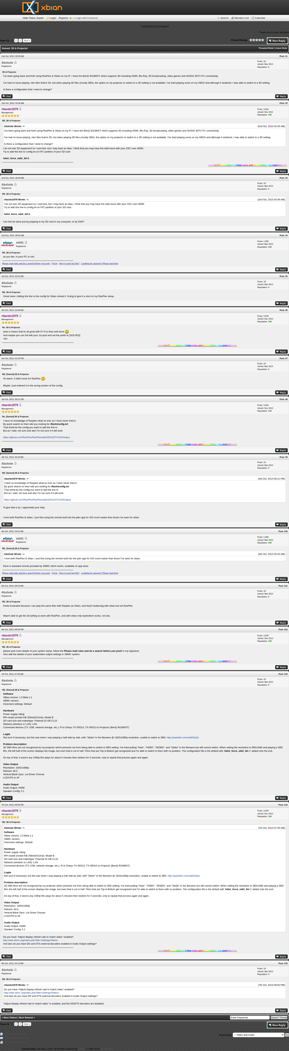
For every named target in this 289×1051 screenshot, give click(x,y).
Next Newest (26, 1017)
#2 (286, 103)
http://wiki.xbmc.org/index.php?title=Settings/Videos (30, 940)
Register (63, 18)
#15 (286, 963)
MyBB (81, 1049)
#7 (286, 358)
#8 (286, 399)
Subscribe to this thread (15, 1042)
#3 (286, 178)
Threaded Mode (266, 48)
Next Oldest (10, 1017)
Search (225, 18)
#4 (286, 235)
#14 (286, 805)
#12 (286, 629)
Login (53, 18)
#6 (286, 310)
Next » (27, 40)
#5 (286, 276)
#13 (286, 674)
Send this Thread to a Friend (17, 1038)
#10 (286, 531)
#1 (286, 56)
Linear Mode (281, 48)
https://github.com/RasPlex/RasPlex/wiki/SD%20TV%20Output (36, 437)
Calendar (260, 18)
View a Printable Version (16, 1034)
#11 (286, 586)
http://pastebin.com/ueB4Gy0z (183, 737)
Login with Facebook (87, 18)
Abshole (7, 62)
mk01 (20, 242)
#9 (286, 457)
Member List (242, 18)
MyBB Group (107, 1049)
